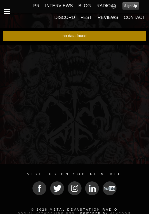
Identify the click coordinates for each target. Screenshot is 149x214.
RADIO (103, 5)
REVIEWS (108, 17)
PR (36, 5)
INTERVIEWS (59, 5)
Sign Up (130, 6)
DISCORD (64, 17)
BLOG (85, 5)
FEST (86, 17)
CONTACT (134, 17)
